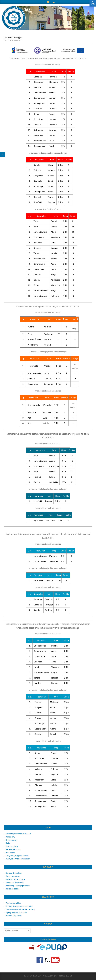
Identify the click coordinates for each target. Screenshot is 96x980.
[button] (93, 3)
